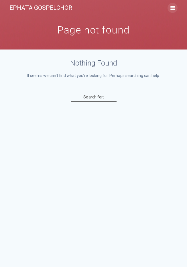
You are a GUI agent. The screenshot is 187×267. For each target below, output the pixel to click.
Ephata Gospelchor (40, 8)
